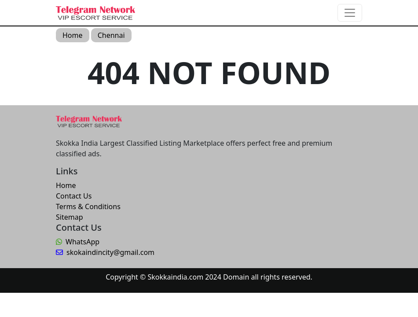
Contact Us (74, 196)
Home (72, 35)
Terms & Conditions (88, 206)
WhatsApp (77, 242)
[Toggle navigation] (349, 13)
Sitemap (69, 217)
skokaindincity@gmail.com (105, 252)
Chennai (111, 35)
